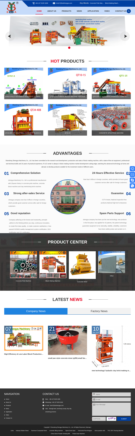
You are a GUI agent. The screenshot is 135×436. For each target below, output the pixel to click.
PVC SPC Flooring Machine (115, 430)
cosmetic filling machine (56, 430)
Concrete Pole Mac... (97, 3)
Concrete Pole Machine (23, 281)
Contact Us (120, 11)
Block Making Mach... (112, 3)
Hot (67, 61)
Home (39, 11)
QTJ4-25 (67, 133)
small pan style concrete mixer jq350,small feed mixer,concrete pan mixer (67, 358)
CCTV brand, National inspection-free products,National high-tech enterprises (114, 201)
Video (107, 11)
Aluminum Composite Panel (39, 430)
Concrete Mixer (82, 282)
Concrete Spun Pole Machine (111, 133)
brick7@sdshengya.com (64, 3)
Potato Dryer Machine (78, 433)
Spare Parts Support (115, 213)
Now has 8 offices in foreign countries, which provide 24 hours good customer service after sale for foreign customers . (105, 181)
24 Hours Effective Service (111, 172)
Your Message (111, 409)
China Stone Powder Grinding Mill (60, 433)
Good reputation (17, 213)
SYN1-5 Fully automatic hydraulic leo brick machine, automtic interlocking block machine (23, 96)
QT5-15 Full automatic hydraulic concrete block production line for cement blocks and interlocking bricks (111, 96)
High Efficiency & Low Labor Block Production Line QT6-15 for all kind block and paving (23, 354)
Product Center (67, 242)
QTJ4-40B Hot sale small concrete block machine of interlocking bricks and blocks (23, 133)
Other (112, 276)
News (79, 11)
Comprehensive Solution (22, 172)
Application (93, 11)
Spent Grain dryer (70, 430)
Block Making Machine (52, 281)
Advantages (67, 153)
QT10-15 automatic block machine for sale (67, 96)
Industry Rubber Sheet (22, 430)
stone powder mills (100, 430)
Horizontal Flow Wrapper (85, 430)
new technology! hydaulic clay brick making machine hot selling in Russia (111, 371)
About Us (51, 11)
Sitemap (88, 427)
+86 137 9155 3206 (57, 402)
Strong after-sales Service (24, 193)
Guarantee (121, 193)
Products (66, 11)
